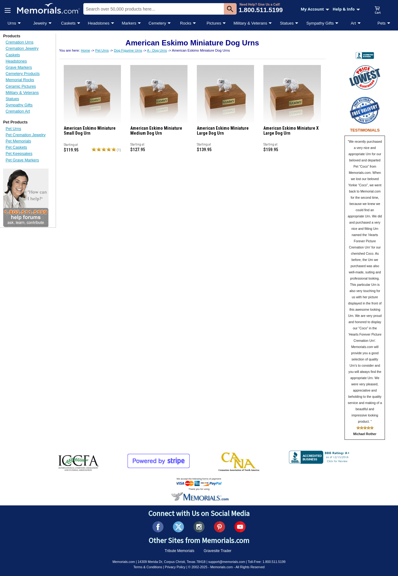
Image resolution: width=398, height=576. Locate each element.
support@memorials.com (226, 562)
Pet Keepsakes (19, 153)
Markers (129, 23)
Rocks (185, 23)
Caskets (68, 23)
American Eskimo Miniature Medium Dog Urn (156, 131)
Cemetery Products (23, 73)
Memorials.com (124, 562)
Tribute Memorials (179, 551)
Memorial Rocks (20, 79)
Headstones (98, 23)
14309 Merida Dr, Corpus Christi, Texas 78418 (172, 562)
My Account (315, 9)
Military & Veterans (250, 23)
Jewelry (40, 23)
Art (353, 23)
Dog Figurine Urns (128, 50)
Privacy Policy (175, 567)
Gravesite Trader (217, 551)
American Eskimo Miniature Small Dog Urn (90, 131)
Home (85, 50)
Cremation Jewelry (22, 48)
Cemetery (157, 23)
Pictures (213, 23)
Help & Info (346, 9)
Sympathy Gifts (320, 23)
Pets (381, 23)
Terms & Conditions (147, 567)
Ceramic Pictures (21, 86)
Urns (11, 23)
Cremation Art (18, 111)
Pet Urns (13, 128)
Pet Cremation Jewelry (26, 134)
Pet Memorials (18, 141)
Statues (287, 23)
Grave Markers (19, 67)
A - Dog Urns (157, 50)
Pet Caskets (16, 147)
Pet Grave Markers (22, 160)
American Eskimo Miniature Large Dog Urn (223, 131)
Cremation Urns (20, 42)
